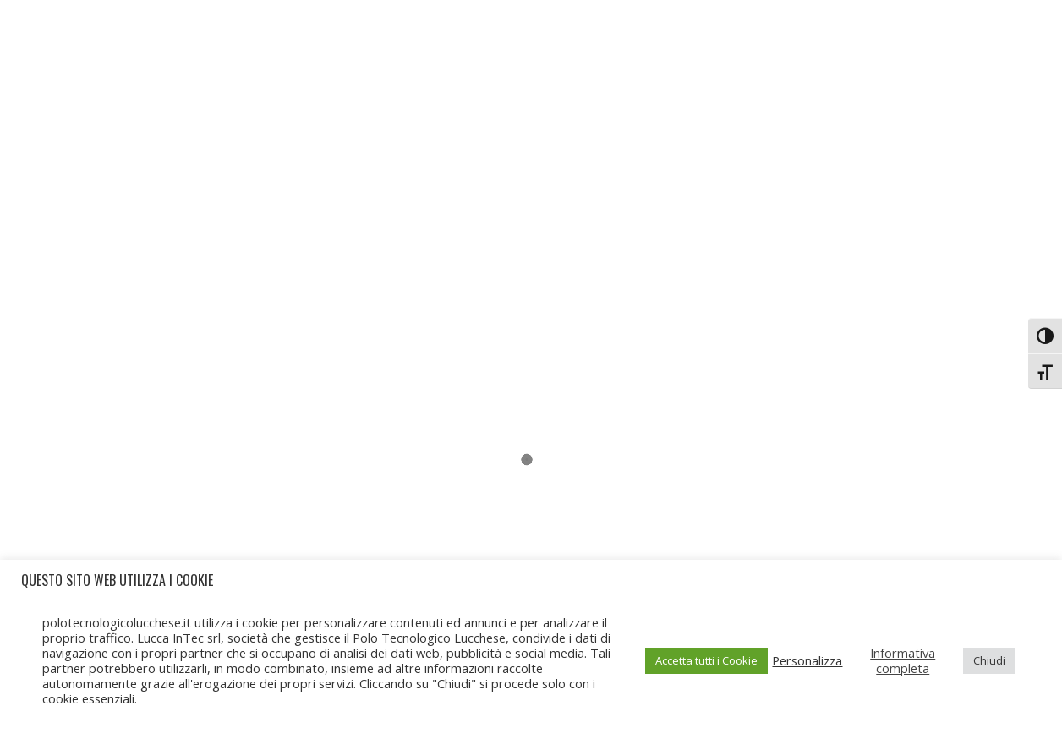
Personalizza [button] (807, 660)
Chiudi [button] (989, 660)
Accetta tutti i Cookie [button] (706, 660)
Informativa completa (902, 660)
